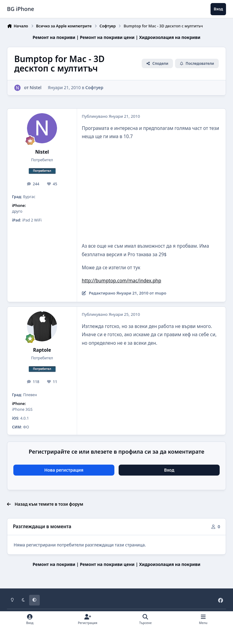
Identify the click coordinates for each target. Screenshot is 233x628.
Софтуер (94, 87)
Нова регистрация (63, 470)
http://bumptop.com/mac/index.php (121, 280)
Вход (169, 470)
